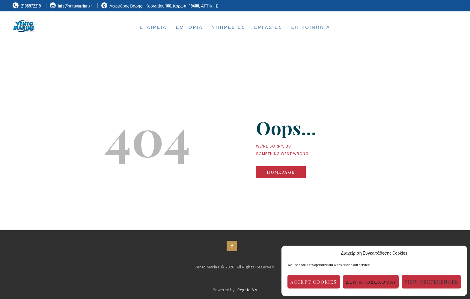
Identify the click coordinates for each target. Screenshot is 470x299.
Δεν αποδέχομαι (371, 282)
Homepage (281, 172)
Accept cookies (313, 282)
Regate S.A (247, 289)
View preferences (431, 282)
